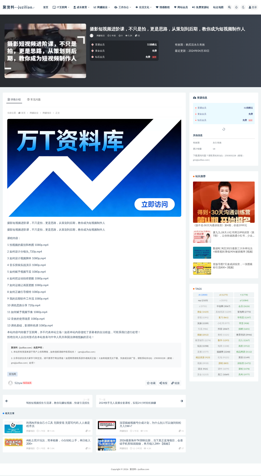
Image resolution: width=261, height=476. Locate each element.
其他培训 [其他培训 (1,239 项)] (223, 311)
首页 (23, 112)
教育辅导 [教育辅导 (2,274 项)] (203, 340)
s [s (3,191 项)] (223, 300)
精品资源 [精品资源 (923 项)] (203, 357)
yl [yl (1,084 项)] (244, 300)
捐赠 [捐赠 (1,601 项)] (244, 328)
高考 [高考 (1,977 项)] (244, 374)
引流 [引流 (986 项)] (203, 328)
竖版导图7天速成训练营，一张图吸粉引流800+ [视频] (232, 266)
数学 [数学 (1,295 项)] (223, 340)
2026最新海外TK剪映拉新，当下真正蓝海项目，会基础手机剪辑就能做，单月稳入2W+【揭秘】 (151, 442)
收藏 (151, 383)
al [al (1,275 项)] (223, 294)
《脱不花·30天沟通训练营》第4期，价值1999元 (220, 225)
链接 (175, 383)
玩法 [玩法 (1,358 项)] (202, 346)
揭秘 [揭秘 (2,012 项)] (202, 334)
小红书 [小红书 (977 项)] (223, 323)
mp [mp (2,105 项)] (203, 300)
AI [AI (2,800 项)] (202, 294)
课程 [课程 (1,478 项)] (244, 368)
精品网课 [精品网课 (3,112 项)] (244, 351)
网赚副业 (34, 112)
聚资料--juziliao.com (139, 470)
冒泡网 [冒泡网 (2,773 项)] (244, 311)
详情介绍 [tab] (14, 99)
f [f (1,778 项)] (244, 294)
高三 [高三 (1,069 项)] (223, 374)
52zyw (20, 383)
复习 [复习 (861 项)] (223, 317)
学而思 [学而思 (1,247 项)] (244, 317)
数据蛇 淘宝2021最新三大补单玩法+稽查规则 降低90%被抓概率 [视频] (233, 250)
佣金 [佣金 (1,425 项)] (202, 311)
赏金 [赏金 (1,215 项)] (202, 374)
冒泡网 (12, 374)
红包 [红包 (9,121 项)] (223, 357)
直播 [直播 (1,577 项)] (202, 351)
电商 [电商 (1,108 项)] (223, 346)
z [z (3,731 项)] (203, 306)
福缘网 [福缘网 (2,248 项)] (223, 351)
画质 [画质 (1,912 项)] (244, 346)
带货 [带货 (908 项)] (244, 323)
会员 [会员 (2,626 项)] (244, 306)
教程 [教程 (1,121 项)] (223, 334)
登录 (253, 7)
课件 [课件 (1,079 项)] (223, 368)
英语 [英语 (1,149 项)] (244, 357)
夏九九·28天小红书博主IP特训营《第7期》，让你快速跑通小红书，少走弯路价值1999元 (233, 235)
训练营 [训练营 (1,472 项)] (244, 363)
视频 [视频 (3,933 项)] (202, 363)
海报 (163, 383)
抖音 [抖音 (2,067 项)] (223, 328)
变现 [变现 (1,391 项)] (202, 317)
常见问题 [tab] (34, 99)
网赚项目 (101, 35)
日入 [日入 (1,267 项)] (244, 340)
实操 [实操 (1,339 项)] (202, 323)
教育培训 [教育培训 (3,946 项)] (244, 334)
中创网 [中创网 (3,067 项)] (223, 306)
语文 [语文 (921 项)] (203, 368)
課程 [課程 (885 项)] (223, 363)
